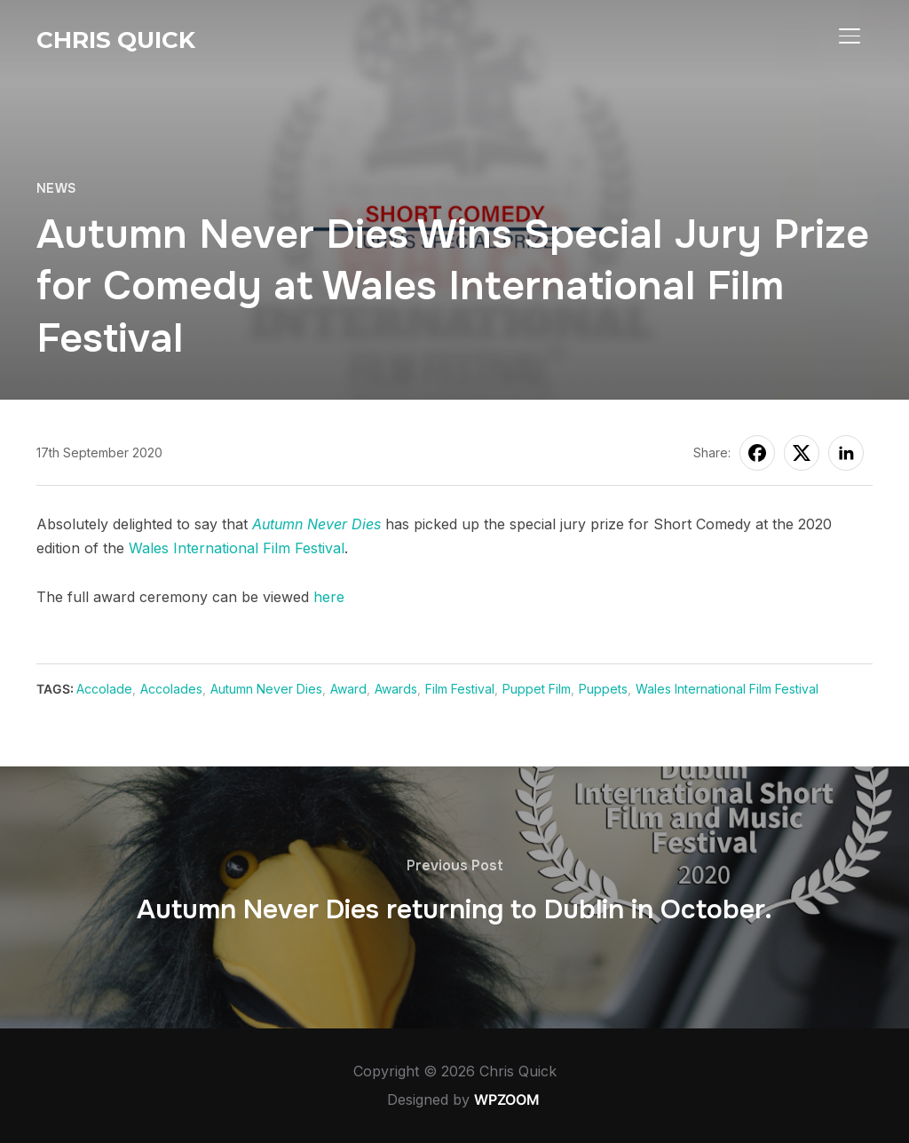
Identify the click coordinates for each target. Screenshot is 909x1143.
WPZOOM (507, 1099)
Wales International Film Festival (236, 548)
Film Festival (459, 688)
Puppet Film (536, 688)
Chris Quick (115, 40)
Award (348, 688)
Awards (396, 688)
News (56, 188)
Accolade (104, 688)
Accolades (171, 688)
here (328, 597)
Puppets (603, 688)
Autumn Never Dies (316, 524)
